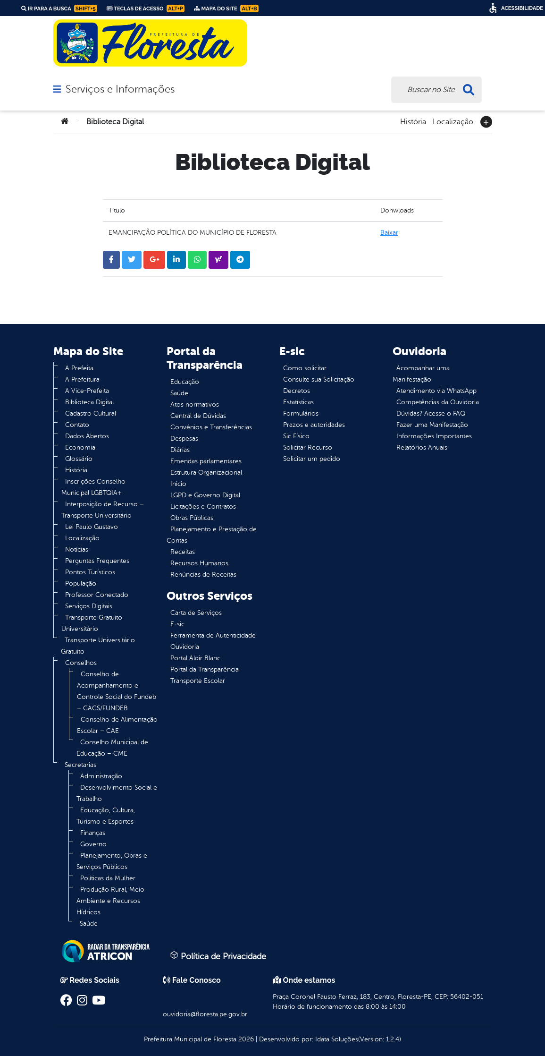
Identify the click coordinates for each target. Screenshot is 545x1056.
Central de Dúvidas (198, 415)
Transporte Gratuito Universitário (91, 623)
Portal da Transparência (204, 669)
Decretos (296, 390)
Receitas (182, 551)
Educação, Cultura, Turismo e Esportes (105, 816)
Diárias (180, 449)
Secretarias (80, 764)
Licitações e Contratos (203, 506)
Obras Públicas (191, 517)
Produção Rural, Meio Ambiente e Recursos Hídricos (110, 901)
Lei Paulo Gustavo (91, 526)
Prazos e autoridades (314, 424)
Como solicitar (305, 368)
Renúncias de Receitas (203, 574)
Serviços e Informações (120, 89)
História (413, 121)
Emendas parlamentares (206, 461)
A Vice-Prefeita (87, 390)
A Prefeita (79, 368)
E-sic (177, 624)
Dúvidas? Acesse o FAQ (430, 413)
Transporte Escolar (197, 680)
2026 (245, 1039)
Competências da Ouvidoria (437, 402)
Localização (453, 121)
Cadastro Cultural (90, 413)
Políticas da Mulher (107, 878)
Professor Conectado (96, 594)
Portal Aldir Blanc (195, 658)
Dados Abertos (87, 436)
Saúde (89, 923)
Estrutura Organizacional (206, 472)
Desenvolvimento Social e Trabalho (116, 793)
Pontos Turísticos (90, 572)
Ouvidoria (184, 646)
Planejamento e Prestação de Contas (212, 535)
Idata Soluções (336, 1039)
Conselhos (81, 662)
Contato (77, 424)
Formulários (301, 413)
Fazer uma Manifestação (432, 424)
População (80, 583)
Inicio (178, 483)
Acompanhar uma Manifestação (421, 374)
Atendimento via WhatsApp (436, 390)
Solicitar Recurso (307, 447)
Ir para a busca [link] (59, 8)
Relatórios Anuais (421, 447)
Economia (80, 447)
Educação (184, 381)
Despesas (184, 438)
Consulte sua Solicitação (318, 379)
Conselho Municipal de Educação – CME (112, 748)
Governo (93, 844)
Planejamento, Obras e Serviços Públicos (111, 861)
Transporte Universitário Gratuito (98, 646)
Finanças (92, 832)
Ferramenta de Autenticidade (213, 635)
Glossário (78, 458)
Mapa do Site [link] (226, 8)
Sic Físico (296, 436)
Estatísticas (298, 402)
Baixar (389, 232)
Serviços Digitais (88, 606)
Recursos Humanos (199, 563)
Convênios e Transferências (211, 427)
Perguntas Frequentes (97, 560)
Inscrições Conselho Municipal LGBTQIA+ (93, 487)
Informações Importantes (434, 436)
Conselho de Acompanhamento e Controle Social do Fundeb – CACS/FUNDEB (116, 691)
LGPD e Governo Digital (205, 495)
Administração (101, 776)
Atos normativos (194, 404)
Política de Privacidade (218, 956)
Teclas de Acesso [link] (145, 8)
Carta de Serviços (196, 612)
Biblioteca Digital (89, 402)
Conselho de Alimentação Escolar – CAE (117, 725)
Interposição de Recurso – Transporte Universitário (102, 510)
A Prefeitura (82, 379)
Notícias (76, 549)
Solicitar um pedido (311, 458)
